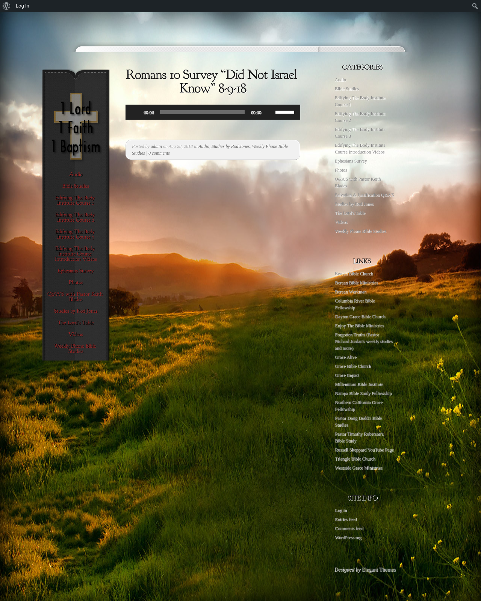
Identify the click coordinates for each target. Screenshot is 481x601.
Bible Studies (347, 88)
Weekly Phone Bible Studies (360, 231)
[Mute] (269, 112)
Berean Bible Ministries (356, 282)
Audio (203, 146)
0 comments (159, 153)
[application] (213, 112)
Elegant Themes (379, 569)
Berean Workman (350, 291)
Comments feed (349, 528)
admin (156, 146)
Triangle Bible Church (355, 458)
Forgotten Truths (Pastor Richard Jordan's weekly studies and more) (364, 341)
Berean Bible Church (354, 273)
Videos (341, 222)
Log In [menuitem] (22, 6)
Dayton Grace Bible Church (360, 316)
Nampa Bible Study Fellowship (363, 393)
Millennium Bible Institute (359, 384)
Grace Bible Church (353, 366)
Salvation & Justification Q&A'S (364, 195)
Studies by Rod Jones (231, 146)
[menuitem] (6, 6)
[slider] (202, 112)
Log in (341, 510)
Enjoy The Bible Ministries (359, 325)
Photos (341, 170)
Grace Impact (347, 375)
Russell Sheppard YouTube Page (364, 449)
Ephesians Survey (351, 161)
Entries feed (346, 519)
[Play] (135, 112)
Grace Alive (346, 357)
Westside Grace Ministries (358, 467)
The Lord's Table (350, 213)
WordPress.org (348, 537)
